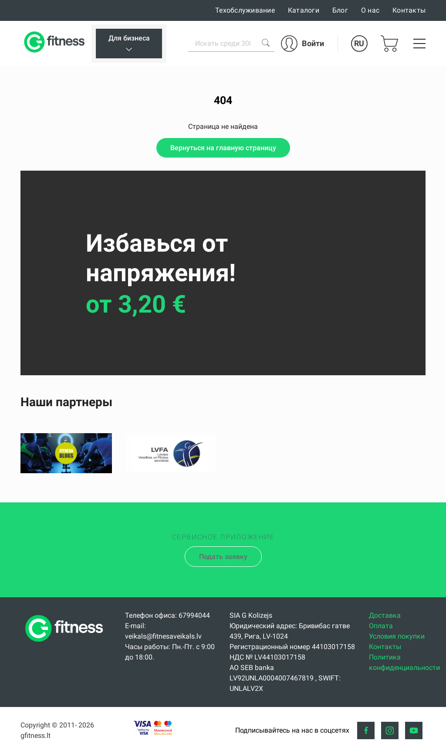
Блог (340, 10)
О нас (370, 10)
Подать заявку (223, 556)
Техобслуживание (245, 10)
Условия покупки (397, 636)
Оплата (381, 626)
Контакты (409, 10)
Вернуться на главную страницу (223, 148)
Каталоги (303, 10)
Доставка (385, 615)
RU (359, 43)
